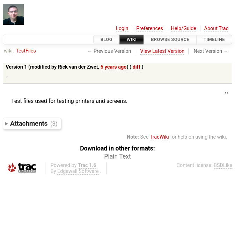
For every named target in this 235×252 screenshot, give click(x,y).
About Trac (216, 28)
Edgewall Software (78, 171)
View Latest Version (162, 51)
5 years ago (114, 67)
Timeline (214, 39)
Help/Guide (183, 28)
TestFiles (26, 51)
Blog (106, 39)
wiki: (9, 51)
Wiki (132, 39)
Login (122, 28)
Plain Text (117, 156)
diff (136, 67)
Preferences (149, 28)
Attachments (33, 123)
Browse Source (170, 39)
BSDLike (223, 165)
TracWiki (159, 137)
